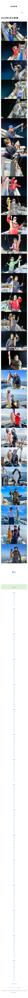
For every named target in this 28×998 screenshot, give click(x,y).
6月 (14, 596)
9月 (14, 616)
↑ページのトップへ (12, 987)
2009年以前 (14, 983)
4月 (14, 600)
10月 (14, 614)
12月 (14, 610)
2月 (14, 603)
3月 (14, 601)
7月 (14, 594)
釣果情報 (14, 6)
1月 (14, 605)
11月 (14, 612)
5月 (14, 598)
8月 (14, 617)
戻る (14, 572)
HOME (18, 987)
